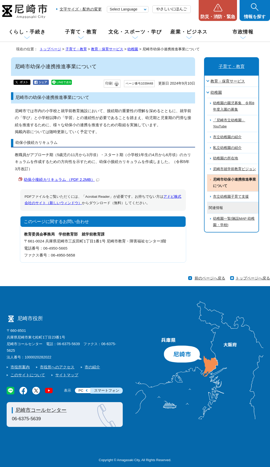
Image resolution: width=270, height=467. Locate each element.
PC (80, 390)
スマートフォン (106, 390)
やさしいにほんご (171, 9)
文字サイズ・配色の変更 (81, 9)
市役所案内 (20, 367)
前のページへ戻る (210, 278)
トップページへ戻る (252, 278)
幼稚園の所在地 (225, 158)
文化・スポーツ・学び (135, 31)
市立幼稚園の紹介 (227, 137)
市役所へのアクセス (57, 367)
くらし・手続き (27, 31)
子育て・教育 (81, 31)
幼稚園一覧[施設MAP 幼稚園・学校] (234, 222)
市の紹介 (92, 367)
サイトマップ (66, 375)
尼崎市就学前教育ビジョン (234, 169)
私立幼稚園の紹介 (227, 148)
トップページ (50, 49)
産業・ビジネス (189, 31)
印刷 (108, 83)
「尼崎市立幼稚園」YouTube (229, 123)
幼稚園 (132, 49)
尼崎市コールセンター (40, 410)
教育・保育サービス (107, 49)
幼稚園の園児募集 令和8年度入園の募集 (233, 106)
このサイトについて (27, 375)
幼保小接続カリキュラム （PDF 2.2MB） (61, 179)
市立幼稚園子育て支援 (231, 197)
